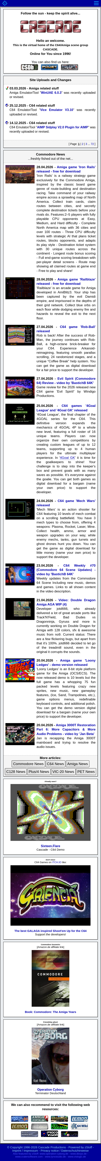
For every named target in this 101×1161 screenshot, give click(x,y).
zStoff (88, 1147)
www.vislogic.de (77, 1156)
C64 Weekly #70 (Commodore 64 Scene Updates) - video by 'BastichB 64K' (66, 570)
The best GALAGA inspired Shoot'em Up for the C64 (50, 930)
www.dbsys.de (79, 1153)
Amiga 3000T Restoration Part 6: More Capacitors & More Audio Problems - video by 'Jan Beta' (66, 729)
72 (92, 144)
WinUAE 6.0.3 (51, 92)
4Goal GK (67, 458)
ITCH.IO (56, 862)
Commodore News (28, 764)
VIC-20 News (63, 772)
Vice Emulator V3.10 (56, 110)
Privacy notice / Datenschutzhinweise (65, 1150)
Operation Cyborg (50, 1089)
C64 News (55, 764)
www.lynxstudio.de (55, 1156)
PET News (86, 772)
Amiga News (77, 764)
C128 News (15, 772)
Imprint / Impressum (25, 1150)
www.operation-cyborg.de (54, 1153)
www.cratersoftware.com (29, 1156)
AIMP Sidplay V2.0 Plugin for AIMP (62, 127)
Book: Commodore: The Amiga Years (50, 1012)
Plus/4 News (39, 772)
